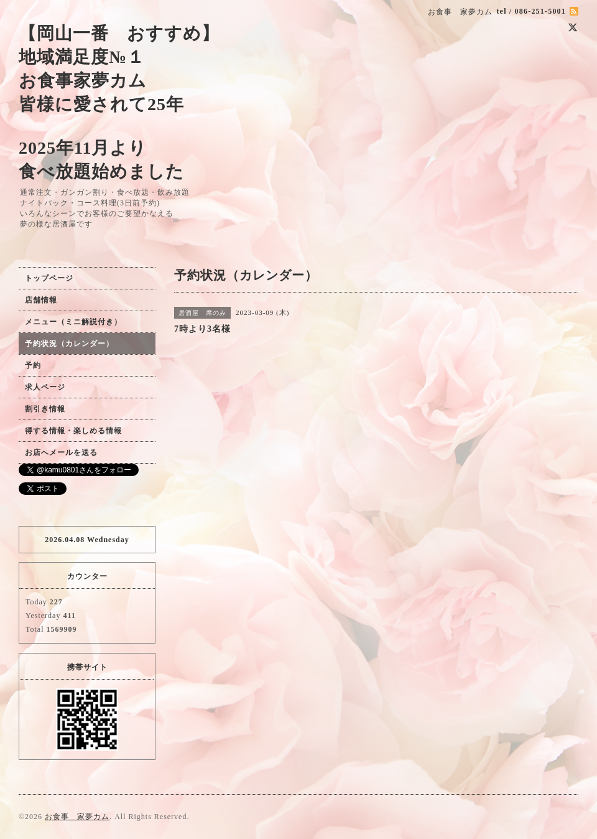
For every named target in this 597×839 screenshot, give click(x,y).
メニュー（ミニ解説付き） (73, 321)
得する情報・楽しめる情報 (73, 430)
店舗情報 (41, 300)
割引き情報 (45, 409)
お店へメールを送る (61, 452)
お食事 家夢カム (77, 816)
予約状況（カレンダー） (69, 343)
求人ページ (45, 387)
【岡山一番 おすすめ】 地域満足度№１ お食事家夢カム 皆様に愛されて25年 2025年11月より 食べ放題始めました (119, 102)
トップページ (49, 278)
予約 (33, 365)
